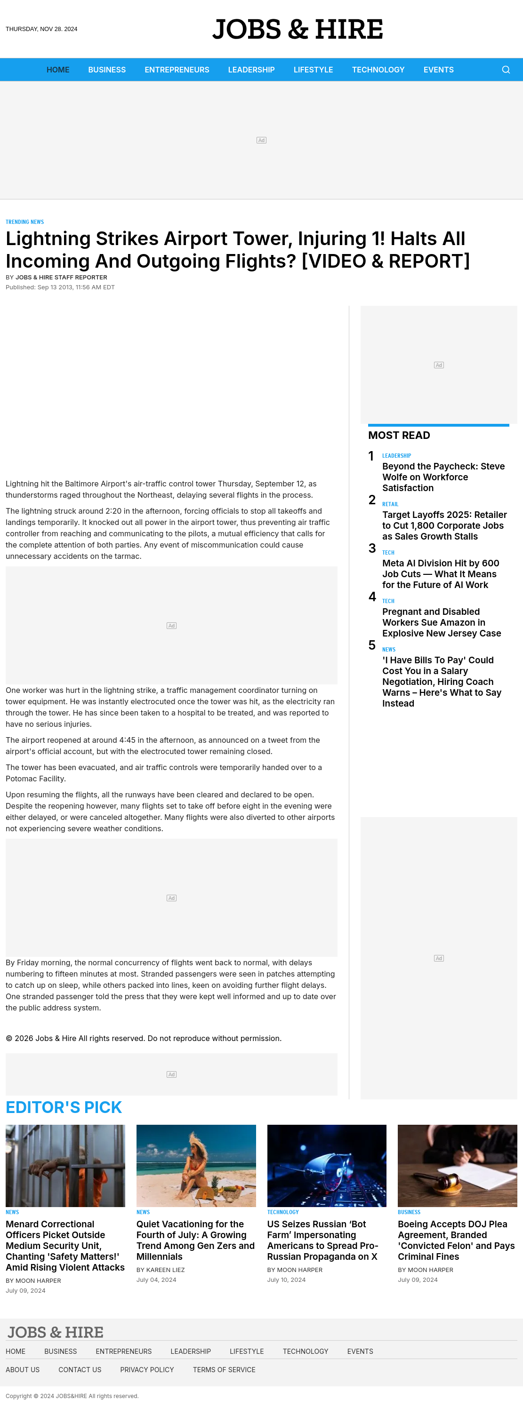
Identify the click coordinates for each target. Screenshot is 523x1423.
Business (107, 69)
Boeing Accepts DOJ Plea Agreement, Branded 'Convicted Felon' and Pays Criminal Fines (456, 1240)
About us (23, 1370)
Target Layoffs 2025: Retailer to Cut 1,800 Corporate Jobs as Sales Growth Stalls (444, 525)
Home (58, 69)
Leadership (251, 69)
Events (439, 69)
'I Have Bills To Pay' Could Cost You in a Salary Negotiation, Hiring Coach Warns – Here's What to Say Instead (441, 682)
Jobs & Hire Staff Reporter (61, 277)
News (388, 649)
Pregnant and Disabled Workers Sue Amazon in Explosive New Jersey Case (441, 622)
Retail (390, 504)
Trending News (25, 221)
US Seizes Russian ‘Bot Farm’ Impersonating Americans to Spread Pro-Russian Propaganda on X (323, 1240)
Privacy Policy (147, 1370)
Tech (388, 552)
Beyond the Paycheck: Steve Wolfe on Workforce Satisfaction (443, 477)
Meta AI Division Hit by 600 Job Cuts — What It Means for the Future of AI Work (440, 574)
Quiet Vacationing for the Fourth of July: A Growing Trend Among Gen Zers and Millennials (196, 1240)
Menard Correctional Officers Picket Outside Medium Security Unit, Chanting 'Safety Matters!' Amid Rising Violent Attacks (65, 1246)
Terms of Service (224, 1370)
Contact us (79, 1370)
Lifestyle (313, 69)
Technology (378, 69)
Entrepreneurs (177, 69)
